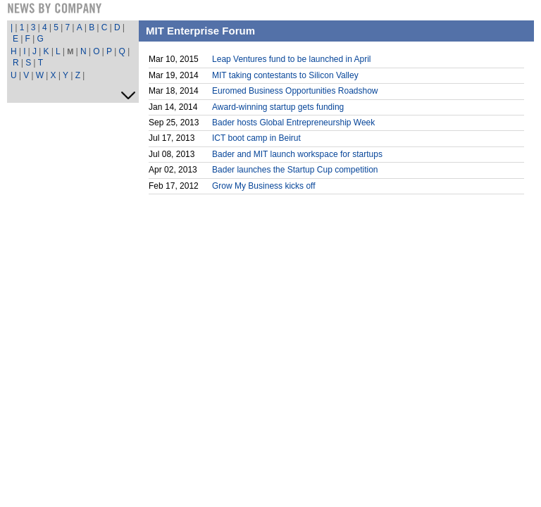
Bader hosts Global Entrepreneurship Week (293, 122)
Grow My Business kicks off (263, 186)
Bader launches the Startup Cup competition (295, 170)
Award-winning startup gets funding (278, 107)
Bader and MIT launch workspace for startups (297, 154)
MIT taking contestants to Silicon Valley (285, 75)
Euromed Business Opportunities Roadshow (295, 91)
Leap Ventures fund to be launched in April (291, 59)
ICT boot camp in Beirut (256, 138)
